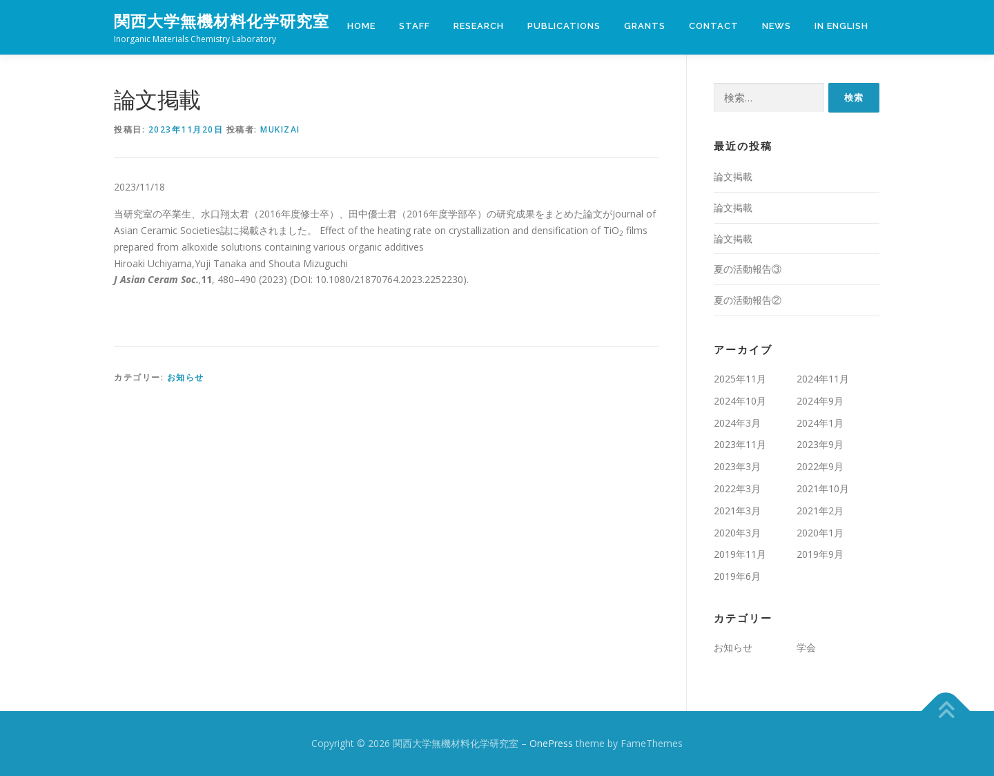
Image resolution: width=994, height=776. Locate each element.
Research (479, 26)
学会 (806, 647)
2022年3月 (737, 488)
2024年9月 (820, 400)
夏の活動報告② (747, 300)
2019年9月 (820, 554)
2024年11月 (823, 378)
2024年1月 (820, 422)
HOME (361, 26)
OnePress (551, 743)
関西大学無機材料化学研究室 (221, 21)
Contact (714, 26)
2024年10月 (740, 400)
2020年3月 (737, 532)
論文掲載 (733, 176)
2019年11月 (740, 554)
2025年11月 (740, 378)
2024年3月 (737, 422)
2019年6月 (737, 576)
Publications (564, 26)
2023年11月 (740, 444)
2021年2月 (820, 510)
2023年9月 (820, 444)
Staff (414, 26)
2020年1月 (820, 532)
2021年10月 (823, 488)
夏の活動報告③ (747, 268)
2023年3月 (737, 466)
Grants (644, 26)
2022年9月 (820, 466)
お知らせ (185, 377)
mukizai (280, 129)
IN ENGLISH (841, 26)
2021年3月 (737, 510)
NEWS (776, 26)
